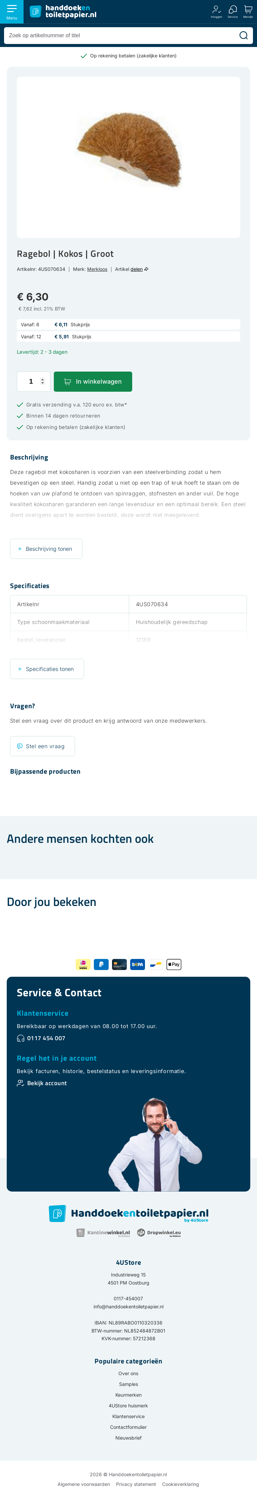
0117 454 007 (46, 1038)
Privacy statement (136, 1484)
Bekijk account (47, 1083)
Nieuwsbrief (128, 1438)
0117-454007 (128, 1298)
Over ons (128, 1373)
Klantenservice (43, 1013)
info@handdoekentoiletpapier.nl (128, 1306)
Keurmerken (128, 1395)
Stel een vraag (45, 746)
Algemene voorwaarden (84, 1484)
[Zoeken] (243, 35)
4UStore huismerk (128, 1405)
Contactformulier (128, 1427)
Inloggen (216, 16)
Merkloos (97, 269)
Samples (128, 1384)
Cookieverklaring (180, 1484)
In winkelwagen (99, 381)
